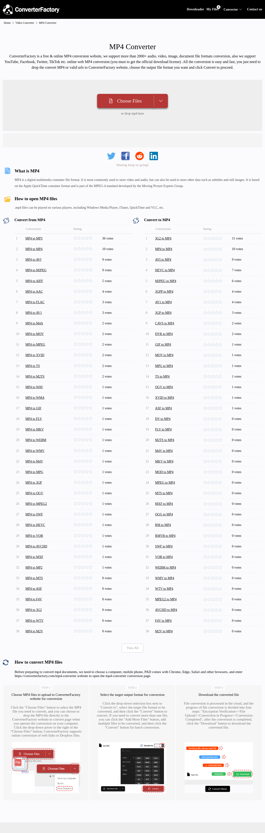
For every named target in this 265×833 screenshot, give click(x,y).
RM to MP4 (164, 498)
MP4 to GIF (34, 392)
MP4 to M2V (35, 595)
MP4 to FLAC (35, 296)
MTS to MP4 (164, 469)
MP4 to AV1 (34, 305)
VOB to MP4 (165, 527)
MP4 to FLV (34, 402)
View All (132, 611)
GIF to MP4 (164, 334)
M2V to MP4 (164, 595)
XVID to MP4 (165, 382)
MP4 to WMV (35, 431)
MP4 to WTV (35, 585)
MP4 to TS (33, 353)
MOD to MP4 (165, 450)
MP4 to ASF (34, 556)
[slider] (88, 238)
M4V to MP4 (164, 431)
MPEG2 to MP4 (166, 566)
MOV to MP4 (165, 344)
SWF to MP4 (164, 517)
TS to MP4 (163, 363)
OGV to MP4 (165, 373)
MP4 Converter (47, 22)
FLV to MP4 (164, 411)
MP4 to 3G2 (34, 575)
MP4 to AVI (34, 257)
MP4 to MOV (35, 325)
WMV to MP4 (165, 546)
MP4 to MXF (35, 527)
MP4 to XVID (35, 344)
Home (7, 22)
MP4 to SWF (35, 488)
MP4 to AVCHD (37, 517)
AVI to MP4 (164, 257)
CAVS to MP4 (165, 315)
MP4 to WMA (35, 382)
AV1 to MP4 (164, 296)
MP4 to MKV (35, 411)
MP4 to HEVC (36, 498)
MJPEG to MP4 (166, 276)
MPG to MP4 (165, 353)
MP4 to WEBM (36, 421)
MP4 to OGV (35, 469)
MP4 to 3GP (34, 460)
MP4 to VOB (35, 508)
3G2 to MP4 (164, 238)
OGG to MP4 (165, 488)
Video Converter (24, 22)
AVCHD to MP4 (167, 575)
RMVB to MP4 (166, 508)
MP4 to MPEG (36, 334)
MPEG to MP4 (166, 460)
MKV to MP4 (165, 440)
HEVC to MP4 (165, 267)
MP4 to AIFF (35, 276)
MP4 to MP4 (34, 247)
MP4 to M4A (35, 315)
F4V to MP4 (164, 585)
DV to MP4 (163, 402)
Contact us (254, 9)
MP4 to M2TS (35, 363)
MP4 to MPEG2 (37, 479)
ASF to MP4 (164, 392)
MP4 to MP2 (34, 537)
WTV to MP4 (165, 556)
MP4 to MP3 (34, 238)
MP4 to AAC (35, 286)
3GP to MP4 (164, 305)
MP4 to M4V (35, 440)
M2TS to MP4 (165, 421)
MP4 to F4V (34, 566)
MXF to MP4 (165, 479)
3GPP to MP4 (165, 286)
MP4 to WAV (35, 373)
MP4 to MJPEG (36, 267)
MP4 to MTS (35, 546)
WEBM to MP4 (166, 537)
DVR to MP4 (165, 325)
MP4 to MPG (35, 450)
